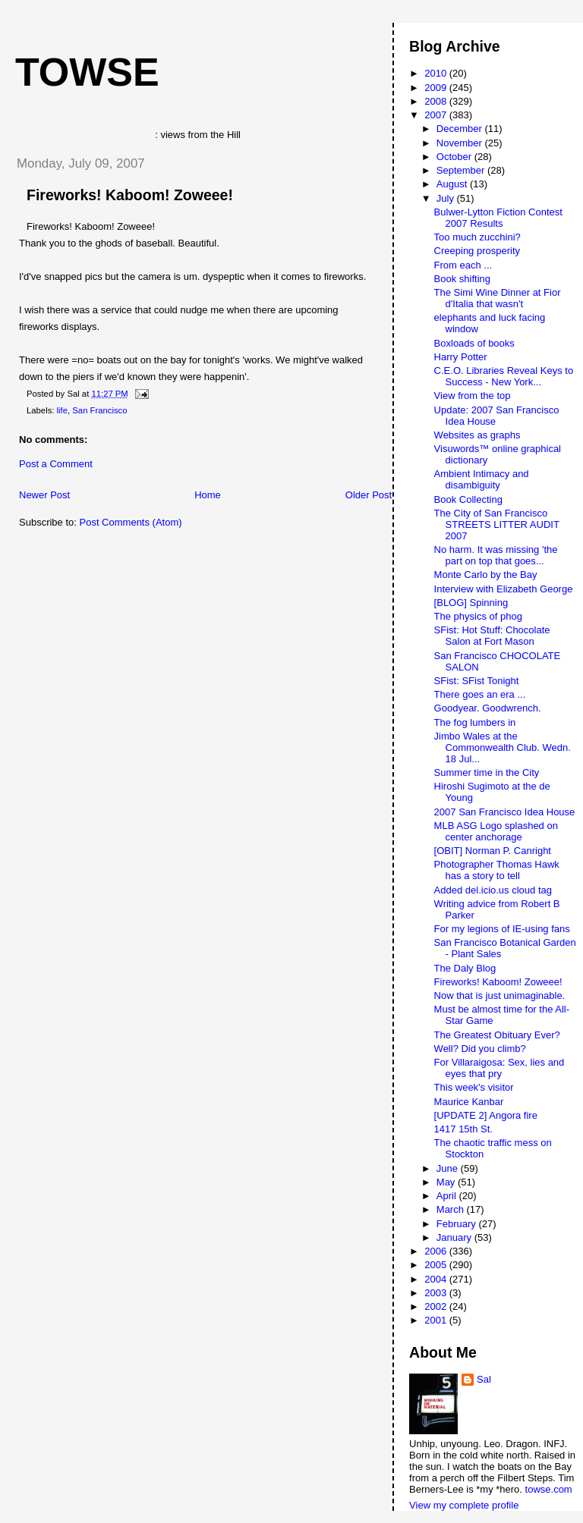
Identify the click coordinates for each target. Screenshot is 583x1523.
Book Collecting (468, 499)
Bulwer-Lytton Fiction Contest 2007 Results (498, 217)
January (455, 1237)
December (460, 128)
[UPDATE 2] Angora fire (485, 1115)
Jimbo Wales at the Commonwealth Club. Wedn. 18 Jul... (502, 747)
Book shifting (462, 278)
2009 (436, 87)
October (455, 156)
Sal (484, 1379)
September (461, 170)
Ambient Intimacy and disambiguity (481, 479)
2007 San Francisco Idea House (504, 812)
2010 (436, 73)
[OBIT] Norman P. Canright (492, 850)
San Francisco (99, 410)
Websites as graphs (477, 435)
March (451, 1209)
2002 (436, 1306)
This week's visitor (474, 1087)
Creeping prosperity (477, 250)
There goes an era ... (480, 694)
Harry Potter (460, 357)
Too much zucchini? (477, 237)
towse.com (548, 1489)
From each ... (463, 265)
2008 (436, 101)
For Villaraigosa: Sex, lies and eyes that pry (499, 1068)
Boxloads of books (474, 343)
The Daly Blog (465, 968)
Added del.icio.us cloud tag (493, 890)
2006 (436, 1251)
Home (207, 495)
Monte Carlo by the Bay (485, 574)
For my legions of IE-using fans (502, 928)
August (453, 184)
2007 (436, 115)
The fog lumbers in (475, 722)
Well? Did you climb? (480, 1048)
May (447, 1182)
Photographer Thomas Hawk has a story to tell (496, 870)
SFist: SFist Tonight (476, 680)
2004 (436, 1279)
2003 (436, 1292)
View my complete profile (463, 1505)
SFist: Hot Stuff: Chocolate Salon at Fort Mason (492, 635)
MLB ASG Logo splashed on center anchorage (496, 831)
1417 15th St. (463, 1129)
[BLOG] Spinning (471, 602)
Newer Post (44, 495)
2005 (436, 1264)
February (457, 1223)
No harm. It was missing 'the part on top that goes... (496, 555)
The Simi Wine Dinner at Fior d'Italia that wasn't (497, 298)
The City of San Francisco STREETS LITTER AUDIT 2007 (496, 524)
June (448, 1168)
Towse (87, 72)
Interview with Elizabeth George (503, 589)
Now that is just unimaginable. (500, 995)
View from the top (472, 395)
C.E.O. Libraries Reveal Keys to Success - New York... (504, 376)
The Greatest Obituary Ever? (497, 1035)
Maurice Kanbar (469, 1101)
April (447, 1195)
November (460, 143)
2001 (436, 1320)
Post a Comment (56, 463)
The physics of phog (478, 616)
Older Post (368, 495)
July (446, 198)
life (62, 410)
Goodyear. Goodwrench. (487, 708)
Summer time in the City (487, 772)
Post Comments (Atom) (131, 522)
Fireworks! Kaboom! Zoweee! (130, 195)
